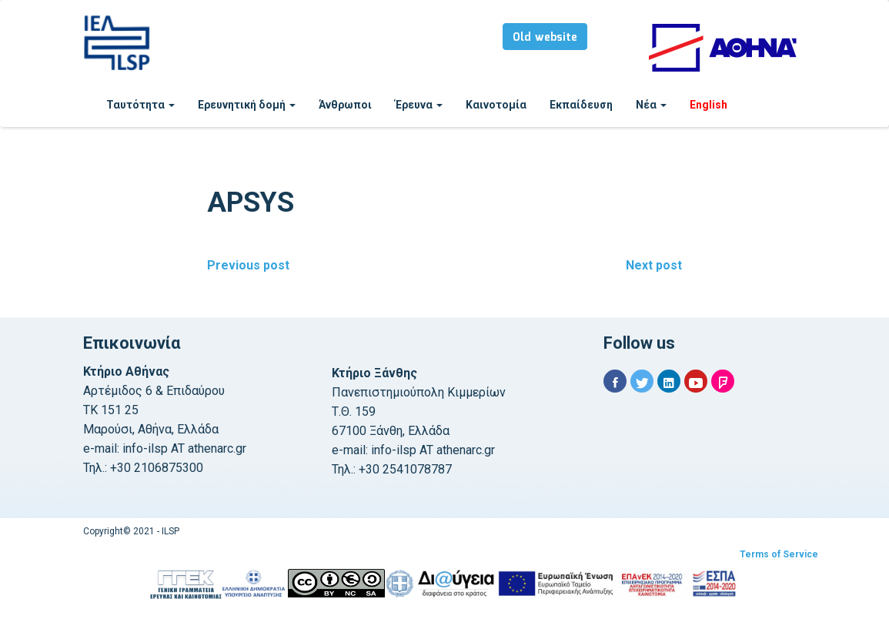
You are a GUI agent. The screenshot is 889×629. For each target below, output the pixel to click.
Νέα (651, 105)
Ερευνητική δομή (247, 105)
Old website (545, 37)
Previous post (248, 265)
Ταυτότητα (140, 105)
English (708, 105)
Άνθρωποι (345, 105)
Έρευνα (419, 105)
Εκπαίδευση (581, 105)
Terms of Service (779, 554)
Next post (654, 265)
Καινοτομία (496, 105)
